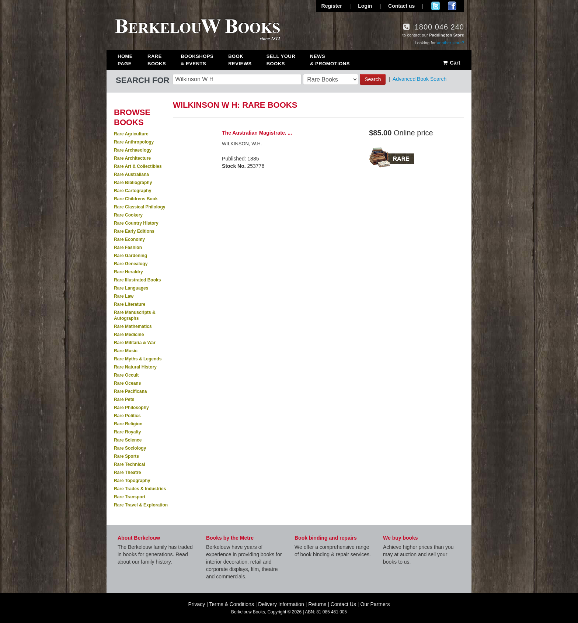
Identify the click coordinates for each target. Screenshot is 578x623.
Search (373, 79)
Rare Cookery (128, 215)
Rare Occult (126, 375)
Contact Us (343, 604)
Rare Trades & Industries (140, 488)
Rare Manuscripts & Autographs (135, 315)
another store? (450, 43)
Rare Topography (132, 480)
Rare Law (123, 296)
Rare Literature (129, 304)
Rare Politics (127, 415)
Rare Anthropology (134, 142)
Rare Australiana (131, 174)
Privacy (196, 604)
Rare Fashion (128, 247)
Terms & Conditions (231, 604)
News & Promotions (330, 59)
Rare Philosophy (131, 407)
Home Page (125, 59)
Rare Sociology (130, 448)
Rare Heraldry (128, 271)
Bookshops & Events (197, 59)
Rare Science (128, 440)
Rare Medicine (129, 334)
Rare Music (125, 350)
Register (331, 6)
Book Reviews (239, 59)
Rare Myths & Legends (137, 358)
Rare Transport (129, 496)
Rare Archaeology (133, 150)
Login (365, 6)
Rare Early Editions (134, 231)
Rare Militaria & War (135, 342)
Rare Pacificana (130, 391)
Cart (451, 63)
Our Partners (375, 604)
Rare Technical (129, 464)
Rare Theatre (127, 472)
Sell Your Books (281, 59)
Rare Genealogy (130, 263)
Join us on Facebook (452, 5)
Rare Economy (129, 239)
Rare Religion (128, 423)
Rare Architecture (132, 158)
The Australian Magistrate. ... (257, 133)
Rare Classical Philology (139, 207)
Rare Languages (131, 288)
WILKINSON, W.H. (242, 143)
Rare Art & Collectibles (138, 166)
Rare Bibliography (133, 182)
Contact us (401, 6)
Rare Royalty (127, 432)
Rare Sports (126, 456)
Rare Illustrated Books (137, 280)
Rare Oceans (127, 383)
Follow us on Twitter (435, 5)
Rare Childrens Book (136, 198)
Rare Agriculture (131, 133)
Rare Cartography (132, 190)
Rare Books (156, 59)
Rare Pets (124, 399)
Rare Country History (136, 223)
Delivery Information (281, 604)
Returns (317, 604)
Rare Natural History (135, 367)
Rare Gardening (130, 255)
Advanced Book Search (419, 79)
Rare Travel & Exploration (141, 505)
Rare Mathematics (133, 326)
